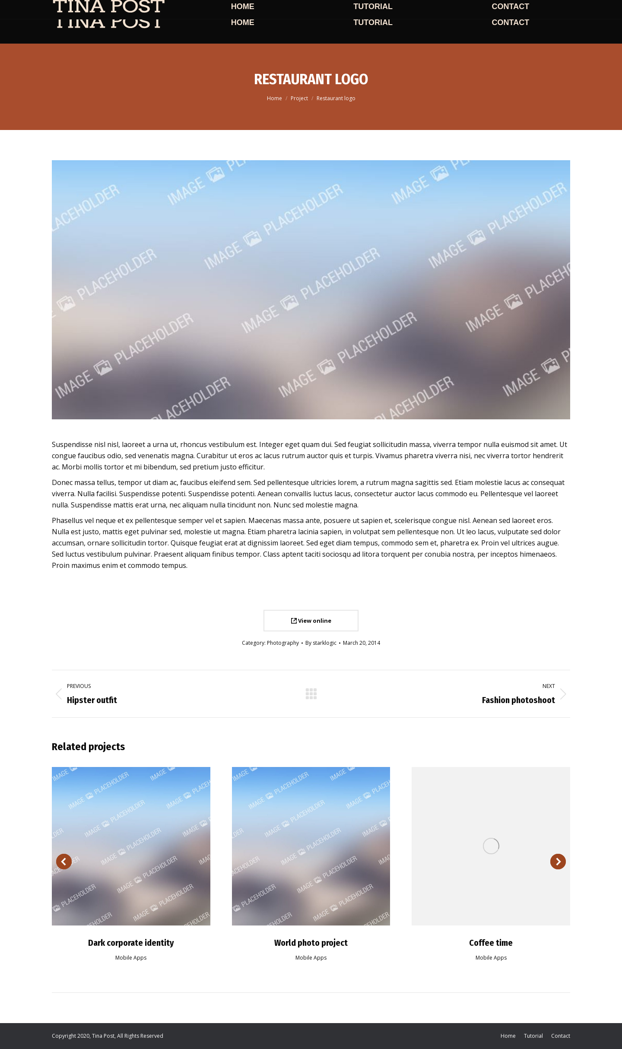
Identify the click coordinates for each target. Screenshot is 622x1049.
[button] (64, 861)
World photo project (311, 943)
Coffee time (491, 943)
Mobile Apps (130, 957)
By (320, 643)
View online (311, 620)
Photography (283, 643)
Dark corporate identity (131, 943)
